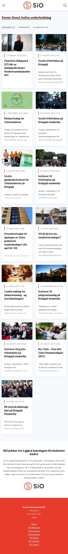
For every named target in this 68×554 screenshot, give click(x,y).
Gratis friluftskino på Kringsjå (50, 62)
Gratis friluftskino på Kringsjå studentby (50, 120)
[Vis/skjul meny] (3, 5)
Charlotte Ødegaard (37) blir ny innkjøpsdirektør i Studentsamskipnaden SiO (17, 68)
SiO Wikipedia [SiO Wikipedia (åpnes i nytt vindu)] (34, 527)
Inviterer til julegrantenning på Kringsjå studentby (49, 295)
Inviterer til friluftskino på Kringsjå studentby (49, 180)
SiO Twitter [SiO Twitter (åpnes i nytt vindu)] (34, 544)
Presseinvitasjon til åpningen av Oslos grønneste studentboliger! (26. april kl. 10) (15, 241)
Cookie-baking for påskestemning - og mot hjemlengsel (15, 295)
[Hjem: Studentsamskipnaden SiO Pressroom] (33, 5)
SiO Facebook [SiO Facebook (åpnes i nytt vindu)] (34, 531)
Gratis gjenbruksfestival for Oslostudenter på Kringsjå (16, 181)
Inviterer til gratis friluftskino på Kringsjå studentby (15, 353)
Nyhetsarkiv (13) (8, 27)
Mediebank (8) (24, 27)
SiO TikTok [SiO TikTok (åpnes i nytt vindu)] (34, 538)
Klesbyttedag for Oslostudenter (14, 120)
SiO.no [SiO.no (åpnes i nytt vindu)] (34, 524)
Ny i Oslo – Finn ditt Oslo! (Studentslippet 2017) (50, 353)
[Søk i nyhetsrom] (65, 5)
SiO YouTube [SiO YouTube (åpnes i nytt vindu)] (34, 541)
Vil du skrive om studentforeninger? (49, 235)
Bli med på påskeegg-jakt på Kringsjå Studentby (16, 410)
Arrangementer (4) (40, 27)
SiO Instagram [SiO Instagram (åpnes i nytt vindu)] (34, 534)
